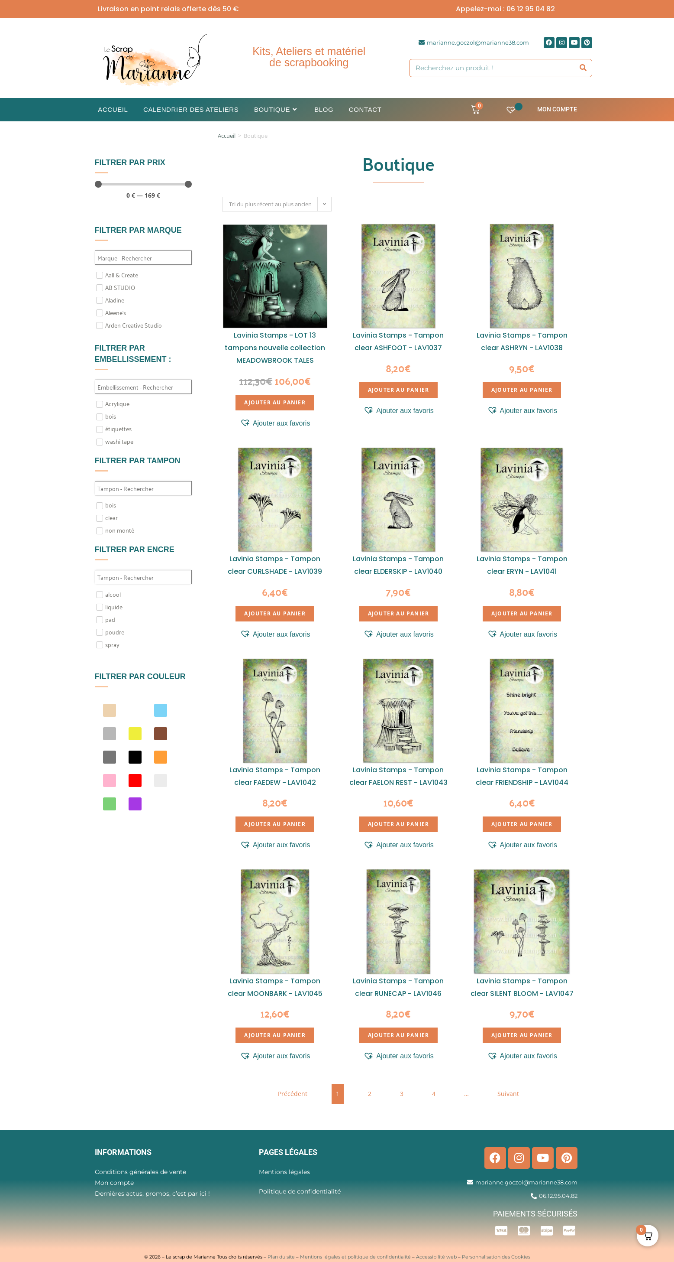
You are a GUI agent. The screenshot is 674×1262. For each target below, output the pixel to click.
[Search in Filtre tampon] (143, 488)
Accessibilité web (436, 1257)
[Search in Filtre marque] (143, 257)
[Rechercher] (583, 68)
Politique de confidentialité (300, 1191)
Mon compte (557, 109)
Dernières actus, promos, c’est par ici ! (152, 1193)
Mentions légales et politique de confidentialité (355, 1257)
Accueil (226, 136)
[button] (275, 423)
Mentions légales (284, 1172)
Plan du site (281, 1257)
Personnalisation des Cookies (496, 1257)
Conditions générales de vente (140, 1172)
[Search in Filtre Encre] (143, 577)
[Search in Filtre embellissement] (143, 387)
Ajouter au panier (274, 402)
